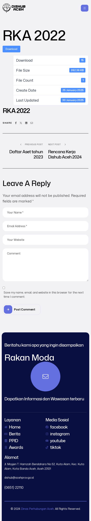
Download (11, 49)
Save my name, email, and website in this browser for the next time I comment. (44, 295)
